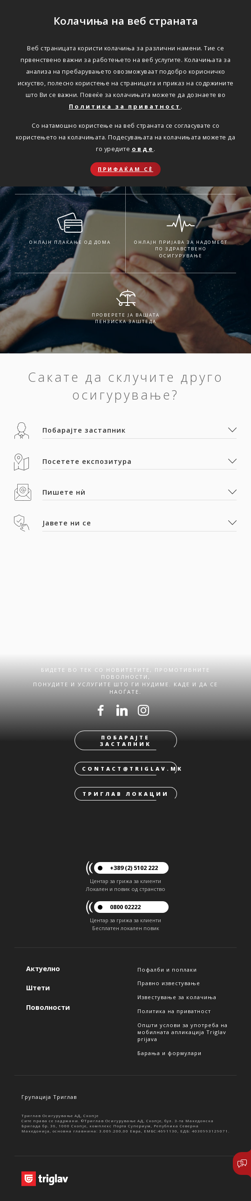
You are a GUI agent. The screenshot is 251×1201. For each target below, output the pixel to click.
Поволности (48, 1007)
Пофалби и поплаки (167, 969)
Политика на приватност (174, 1011)
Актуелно (43, 968)
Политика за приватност (125, 106)
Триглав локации (125, 793)
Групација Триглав (49, 1096)
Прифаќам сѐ (125, 169)
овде (143, 149)
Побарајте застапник (125, 740)
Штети (38, 987)
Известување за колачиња (177, 997)
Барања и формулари (169, 1052)
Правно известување (168, 983)
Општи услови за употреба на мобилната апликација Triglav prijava (182, 1032)
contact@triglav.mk (129, 768)
